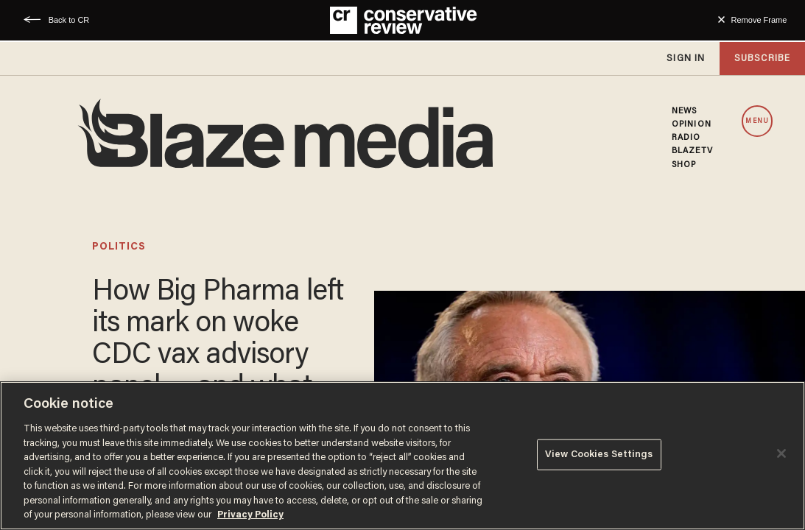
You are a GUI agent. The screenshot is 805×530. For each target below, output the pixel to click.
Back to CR (69, 19)
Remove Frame (759, 19)
